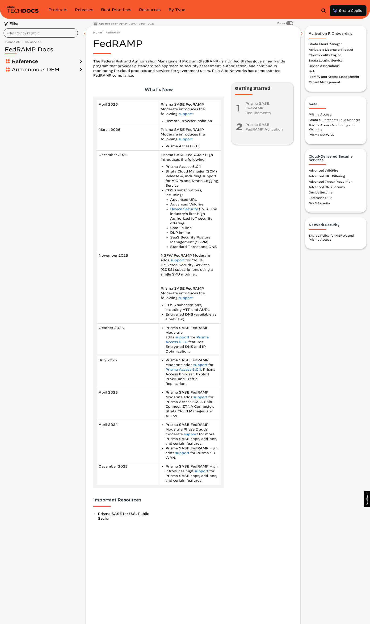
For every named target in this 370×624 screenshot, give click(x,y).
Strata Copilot (348, 10)
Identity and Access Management (334, 76)
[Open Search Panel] (324, 10)
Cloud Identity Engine (325, 55)
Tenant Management (324, 82)
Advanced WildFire (323, 170)
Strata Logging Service (326, 60)
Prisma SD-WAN (321, 134)
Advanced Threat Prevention (330, 181)
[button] (367, 499)
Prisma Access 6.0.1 (183, 369)
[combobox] (41, 33)
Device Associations (324, 65)
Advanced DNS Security (327, 187)
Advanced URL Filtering (327, 176)
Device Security (184, 209)
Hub (312, 71)
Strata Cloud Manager (325, 43)
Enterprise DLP (320, 197)
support (185, 114)
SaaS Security (319, 203)
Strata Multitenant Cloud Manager (334, 119)
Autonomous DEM (35, 69)
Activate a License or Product (331, 49)
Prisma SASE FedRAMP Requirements (258, 108)
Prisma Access (320, 114)
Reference (25, 61)
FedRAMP (112, 32)
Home (97, 32)
